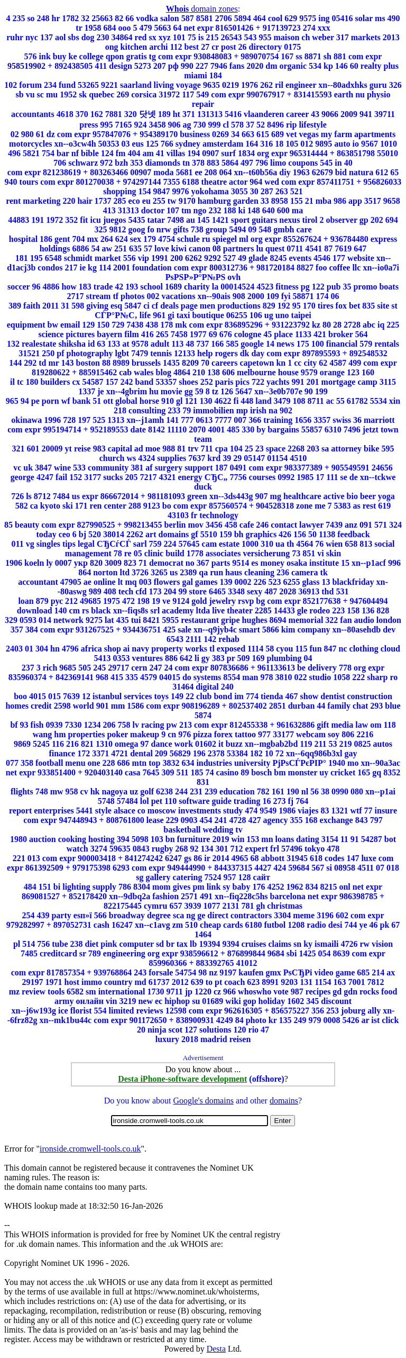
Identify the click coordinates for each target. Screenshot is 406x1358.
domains (284, 1100)
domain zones (202, 8)
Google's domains (203, 1100)
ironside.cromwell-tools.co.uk (90, 1148)
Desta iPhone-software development (182, 1078)
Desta (216, 1348)
